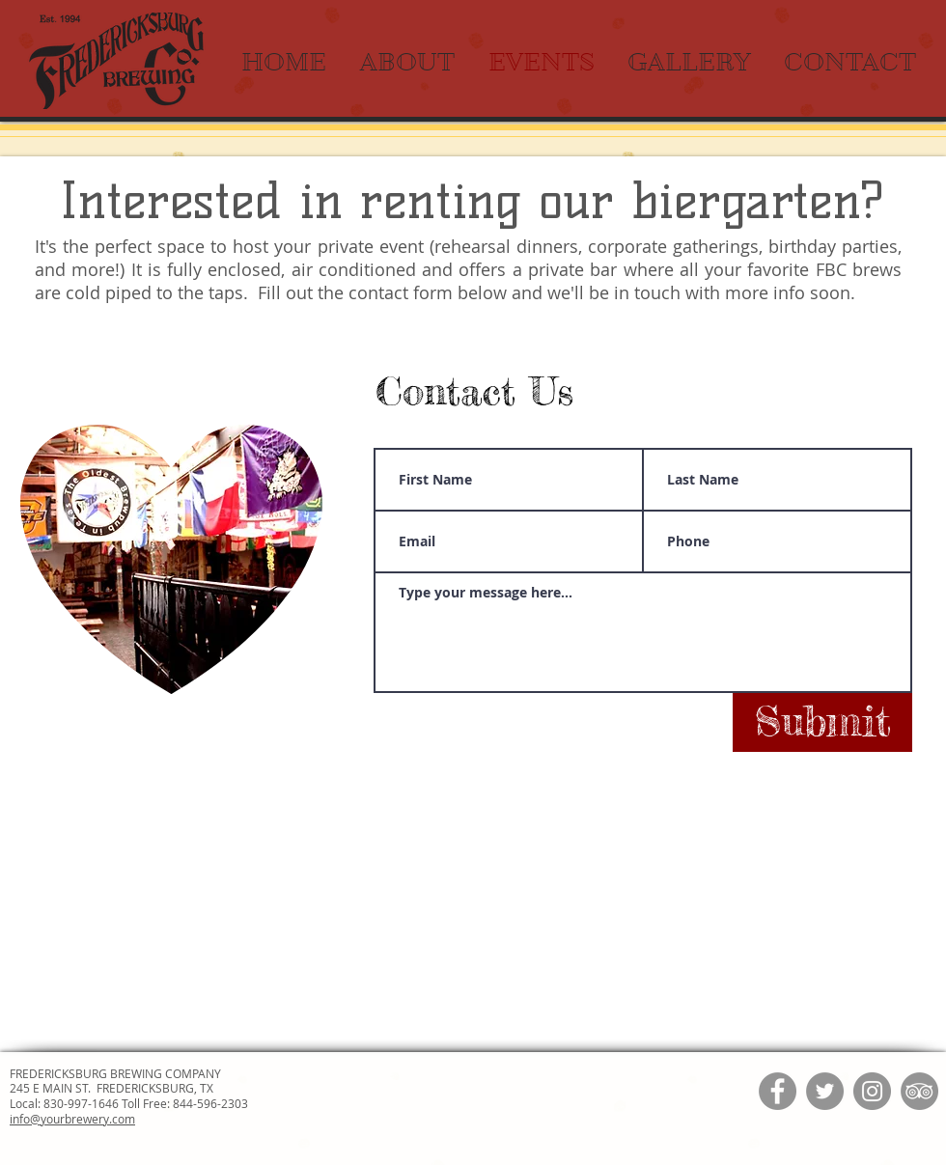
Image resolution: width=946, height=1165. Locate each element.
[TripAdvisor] (919, 1091)
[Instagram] (872, 1091)
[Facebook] (777, 1091)
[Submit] (822, 722)
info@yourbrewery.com (72, 1118)
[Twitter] (825, 1091)
